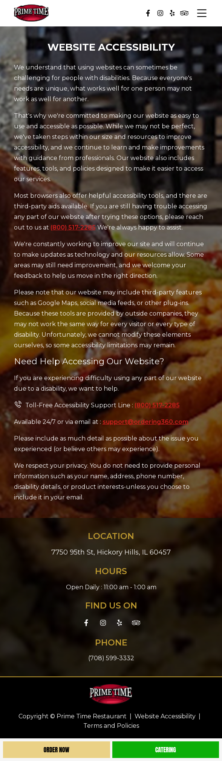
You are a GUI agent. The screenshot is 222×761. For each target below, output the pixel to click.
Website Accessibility (165, 716)
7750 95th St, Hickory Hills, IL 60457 (111, 552)
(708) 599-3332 (111, 658)
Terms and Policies (111, 725)
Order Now (56, 749)
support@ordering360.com (145, 421)
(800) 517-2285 (73, 227)
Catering (165, 749)
